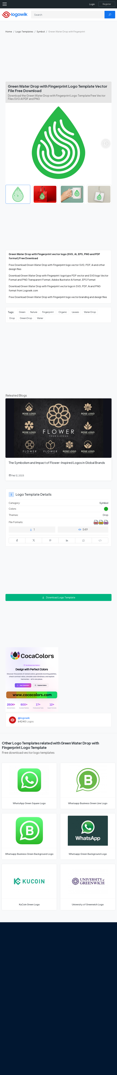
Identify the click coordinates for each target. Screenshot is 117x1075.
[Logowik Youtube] (15, 983)
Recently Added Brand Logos (98, 972)
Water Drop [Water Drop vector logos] (90, 312)
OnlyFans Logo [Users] (71, 957)
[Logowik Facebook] (8, 977)
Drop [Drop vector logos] (12, 318)
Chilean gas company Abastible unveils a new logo (46, 1005)
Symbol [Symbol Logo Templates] (103, 502)
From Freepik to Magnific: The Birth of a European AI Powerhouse (45, 945)
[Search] (68, 14)
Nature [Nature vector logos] (33, 312)
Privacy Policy (15, 964)
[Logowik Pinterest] (8, 983)
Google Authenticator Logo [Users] (73, 950)
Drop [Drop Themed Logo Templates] (105, 514)
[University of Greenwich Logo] (87, 887)
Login (92, 4)
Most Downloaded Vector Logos (100, 980)
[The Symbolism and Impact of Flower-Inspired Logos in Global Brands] (58, 439)
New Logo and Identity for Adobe (45, 994)
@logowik (24, 718)
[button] (105, 143)
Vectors (94, 959)
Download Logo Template (58, 597)
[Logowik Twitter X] (14, 977)
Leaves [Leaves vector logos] (75, 312)
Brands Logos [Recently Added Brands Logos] (97, 940)
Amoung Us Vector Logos (72, 941)
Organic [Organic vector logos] (62, 312)
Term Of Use (14, 969)
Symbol (41, 31)
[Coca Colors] (32, 679)
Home (8, 31)
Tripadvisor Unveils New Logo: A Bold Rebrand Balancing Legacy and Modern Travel (46, 980)
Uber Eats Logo (71, 968)
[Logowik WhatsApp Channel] (8, 989)
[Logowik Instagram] (20, 977)
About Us (13, 953)
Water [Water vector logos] (40, 318)
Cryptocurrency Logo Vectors (98, 989)
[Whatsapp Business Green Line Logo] (87, 786)
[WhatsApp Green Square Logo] (29, 786)
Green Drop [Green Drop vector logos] (26, 318)
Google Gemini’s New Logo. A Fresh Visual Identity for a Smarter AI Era (45, 962)
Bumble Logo (70, 979)
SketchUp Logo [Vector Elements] (71, 963)
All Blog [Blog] (39, 1013)
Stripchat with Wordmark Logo (71, 991)
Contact (12, 959)
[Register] (106, 4)
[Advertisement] (58, 58)
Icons (93, 954)
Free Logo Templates (96, 947)
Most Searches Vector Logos (98, 998)
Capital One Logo (72, 973)
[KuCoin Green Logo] (29, 887)
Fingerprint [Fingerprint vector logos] (48, 312)
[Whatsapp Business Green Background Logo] (29, 836)
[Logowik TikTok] (21, 983)
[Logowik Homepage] (14, 14)
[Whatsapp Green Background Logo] (87, 836)
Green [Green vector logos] (22, 312)
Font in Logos (97, 965)
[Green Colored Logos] (106, 509)
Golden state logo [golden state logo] (72, 984)
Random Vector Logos (98, 1007)
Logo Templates (24, 31)
